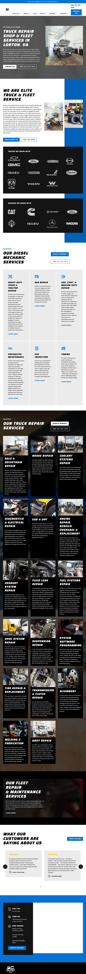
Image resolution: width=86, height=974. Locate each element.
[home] (7, 9)
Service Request (60, 254)
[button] (17, 13)
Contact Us (76, 12)
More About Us (11, 139)
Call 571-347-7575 (76, 6)
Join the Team (29, 139)
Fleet (35, 14)
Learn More (13, 334)
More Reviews (75, 838)
